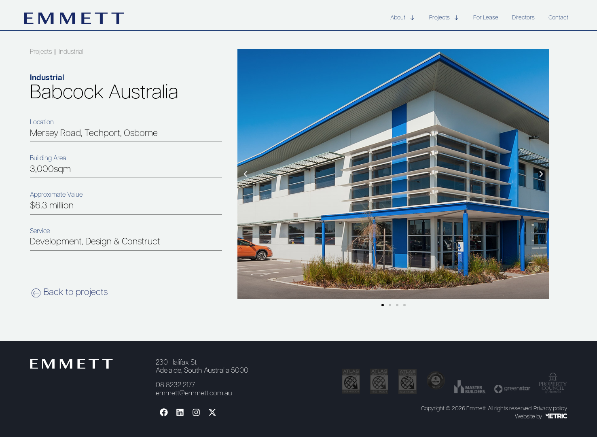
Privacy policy (550, 409)
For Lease (485, 18)
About (402, 18)
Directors (523, 18)
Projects (444, 18)
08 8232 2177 (175, 385)
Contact (558, 18)
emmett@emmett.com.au (194, 393)
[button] (245, 174)
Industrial (71, 52)
